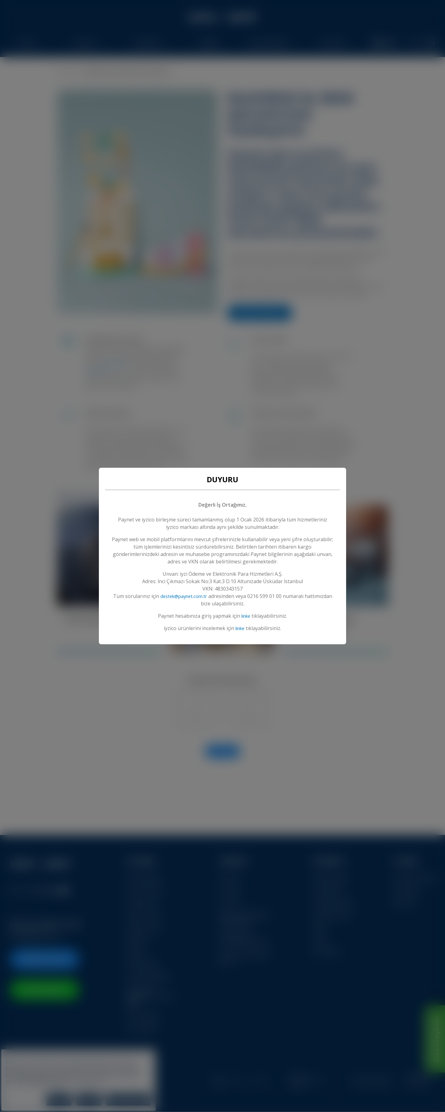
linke (246, 615)
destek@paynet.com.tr (198, 596)
